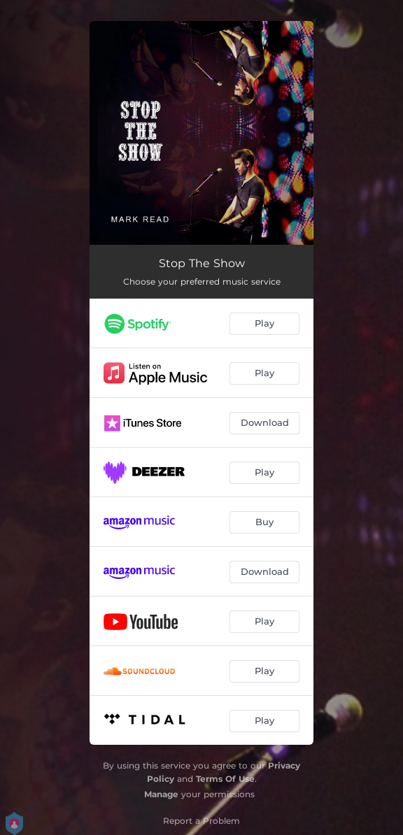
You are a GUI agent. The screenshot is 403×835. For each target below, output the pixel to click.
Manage (161, 794)
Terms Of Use (225, 778)
